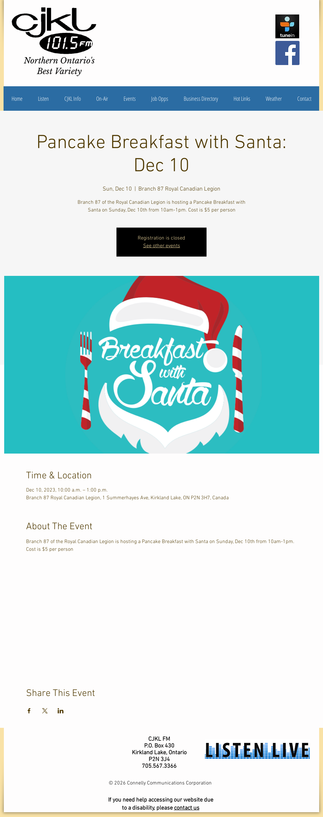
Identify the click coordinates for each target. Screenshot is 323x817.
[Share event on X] (45, 710)
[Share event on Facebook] (29, 710)
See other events (161, 246)
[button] (72, 98)
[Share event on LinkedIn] (61, 710)
